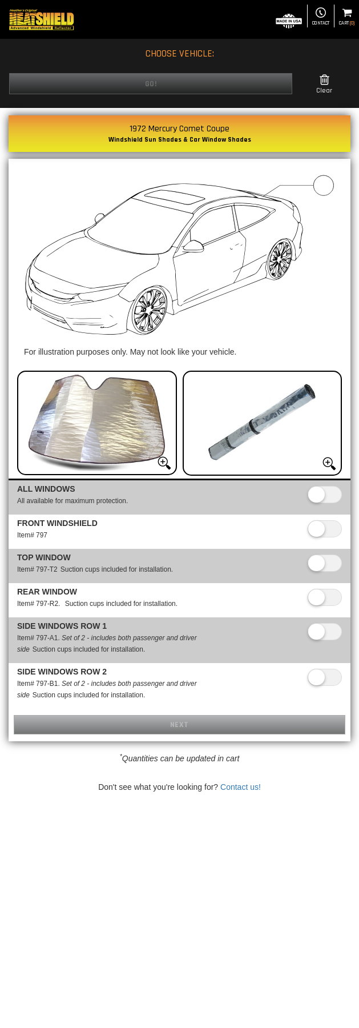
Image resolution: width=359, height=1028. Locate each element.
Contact (320, 16)
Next (179, 725)
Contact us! (240, 787)
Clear (324, 84)
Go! (151, 84)
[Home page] (41, 19)
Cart (346, 16)
